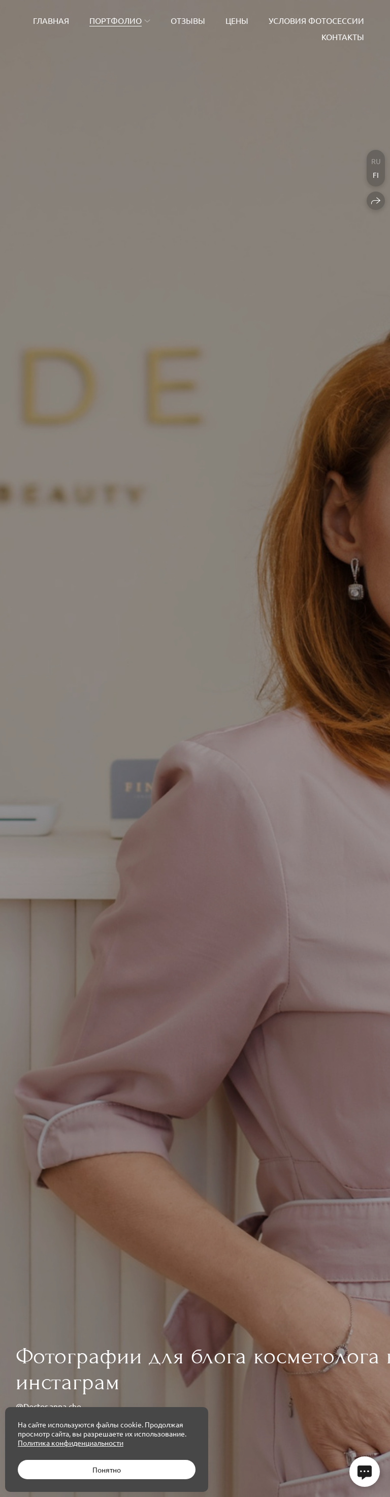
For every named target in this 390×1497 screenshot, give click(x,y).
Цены (236, 20)
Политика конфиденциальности (70, 1442)
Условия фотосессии (316, 20)
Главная (51, 20)
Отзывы (188, 20)
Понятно (106, 1469)
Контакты (342, 37)
